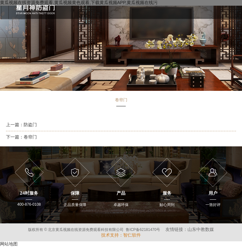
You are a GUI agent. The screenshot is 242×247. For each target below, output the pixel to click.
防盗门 (30, 124)
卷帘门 (30, 136)
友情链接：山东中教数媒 (189, 229)
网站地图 (9, 243)
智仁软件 (132, 235)
